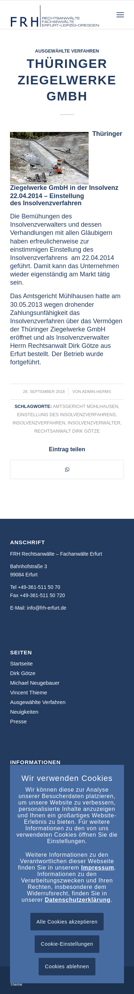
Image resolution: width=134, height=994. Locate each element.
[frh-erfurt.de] (55, 14)
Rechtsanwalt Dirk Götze (67, 431)
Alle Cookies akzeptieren (67, 922)
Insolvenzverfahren (39, 422)
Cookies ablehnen (67, 966)
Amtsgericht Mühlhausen (85, 406)
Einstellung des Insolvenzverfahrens (66, 414)
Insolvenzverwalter (94, 422)
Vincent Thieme (28, 692)
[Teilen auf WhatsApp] (67, 469)
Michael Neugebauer (34, 683)
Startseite (21, 663)
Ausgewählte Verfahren (67, 51)
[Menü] (120, 14)
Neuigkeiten (24, 712)
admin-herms (96, 391)
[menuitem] (120, 14)
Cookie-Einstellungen (67, 944)
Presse (18, 721)
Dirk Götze (22, 673)
